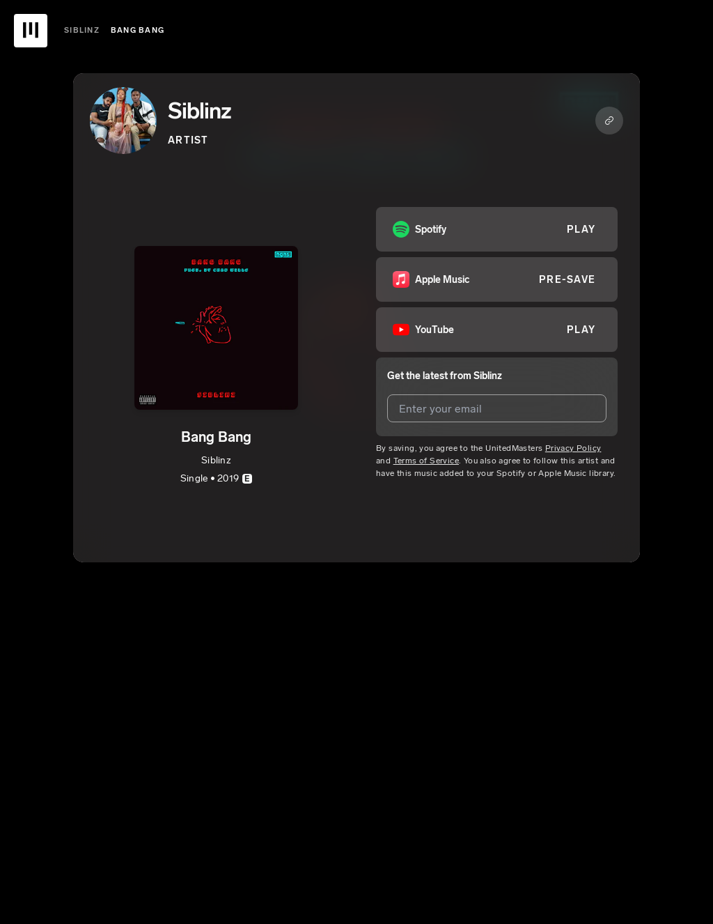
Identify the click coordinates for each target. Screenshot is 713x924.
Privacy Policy (573, 448)
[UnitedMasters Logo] (30, 30)
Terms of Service (426, 460)
